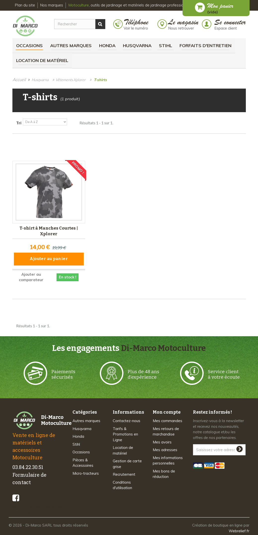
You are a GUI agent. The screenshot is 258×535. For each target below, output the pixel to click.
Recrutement (124, 473)
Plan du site (25, 5)
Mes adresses (165, 448)
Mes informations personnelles (168, 459)
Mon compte (167, 411)
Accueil (19, 79)
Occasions (29, 45)
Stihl (165, 45)
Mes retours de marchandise (166, 430)
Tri (18, 122)
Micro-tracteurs (86, 472)
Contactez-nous (126, 419)
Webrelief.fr (239, 529)
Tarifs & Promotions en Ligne (125, 433)
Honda (107, 45)
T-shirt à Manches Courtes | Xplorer (49, 230)
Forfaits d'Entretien (205, 45)
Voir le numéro (136, 28)
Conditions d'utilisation (122, 484)
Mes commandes (167, 419)
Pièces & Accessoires (83, 461)
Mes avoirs (162, 440)
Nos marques (51, 5)
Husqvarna (137, 45)
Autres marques (71, 45)
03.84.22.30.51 (27, 466)
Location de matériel (42, 60)
